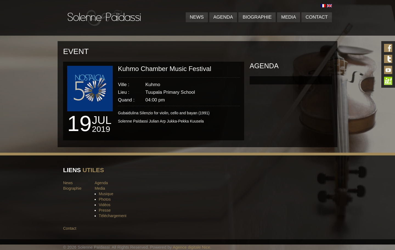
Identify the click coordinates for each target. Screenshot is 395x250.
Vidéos (105, 205)
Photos (105, 199)
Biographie (257, 17)
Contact (317, 17)
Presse (105, 210)
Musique (106, 194)
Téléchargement (112, 216)
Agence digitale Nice (191, 247)
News (197, 17)
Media (288, 17)
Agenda (223, 17)
